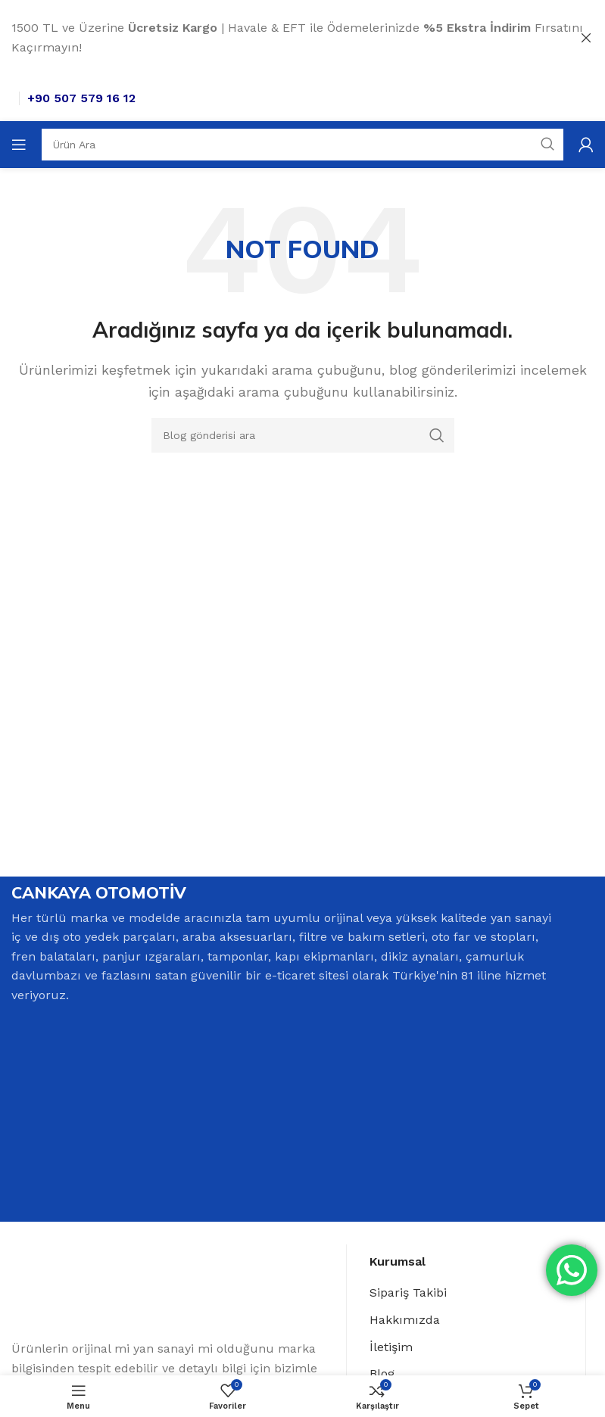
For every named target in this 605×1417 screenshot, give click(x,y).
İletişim (391, 1348)
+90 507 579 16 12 (152, 97)
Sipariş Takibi (408, 1294)
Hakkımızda (405, 1321)
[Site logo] (46, 96)
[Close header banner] (586, 38)
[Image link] (89, 1294)
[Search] (302, 144)
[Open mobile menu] (19, 144)
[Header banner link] (280, 38)
